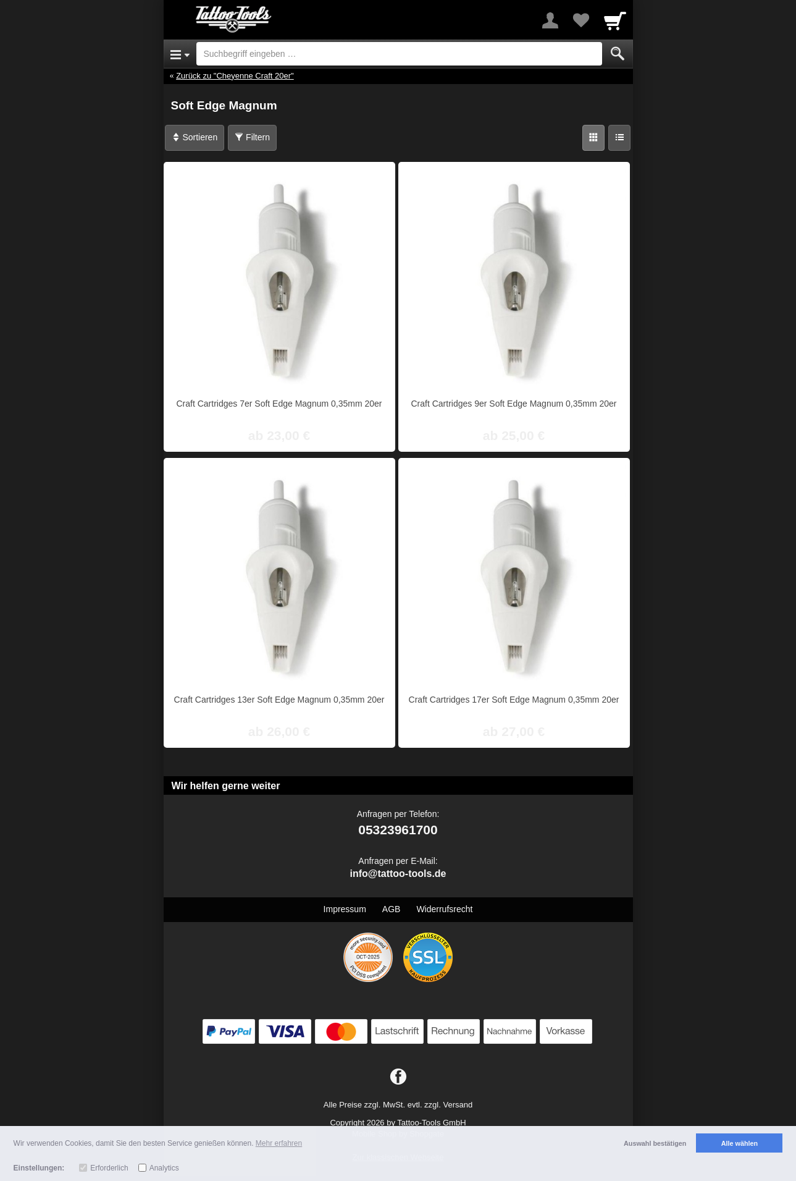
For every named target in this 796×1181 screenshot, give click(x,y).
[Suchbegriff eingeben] (399, 54)
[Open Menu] (180, 54)
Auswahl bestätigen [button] (655, 1143)
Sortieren (195, 137)
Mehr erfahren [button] (279, 1143)
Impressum (345, 909)
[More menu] (550, 20)
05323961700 (397, 830)
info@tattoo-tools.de (398, 873)
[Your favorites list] (581, 20)
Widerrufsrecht (444, 909)
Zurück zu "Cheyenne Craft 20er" (235, 75)
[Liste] (619, 138)
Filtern (252, 137)
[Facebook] (398, 1077)
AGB (391, 909)
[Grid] (593, 138)
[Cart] (615, 20)
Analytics (164, 1168)
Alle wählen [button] (739, 1143)
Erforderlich (109, 1168)
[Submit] (617, 54)
